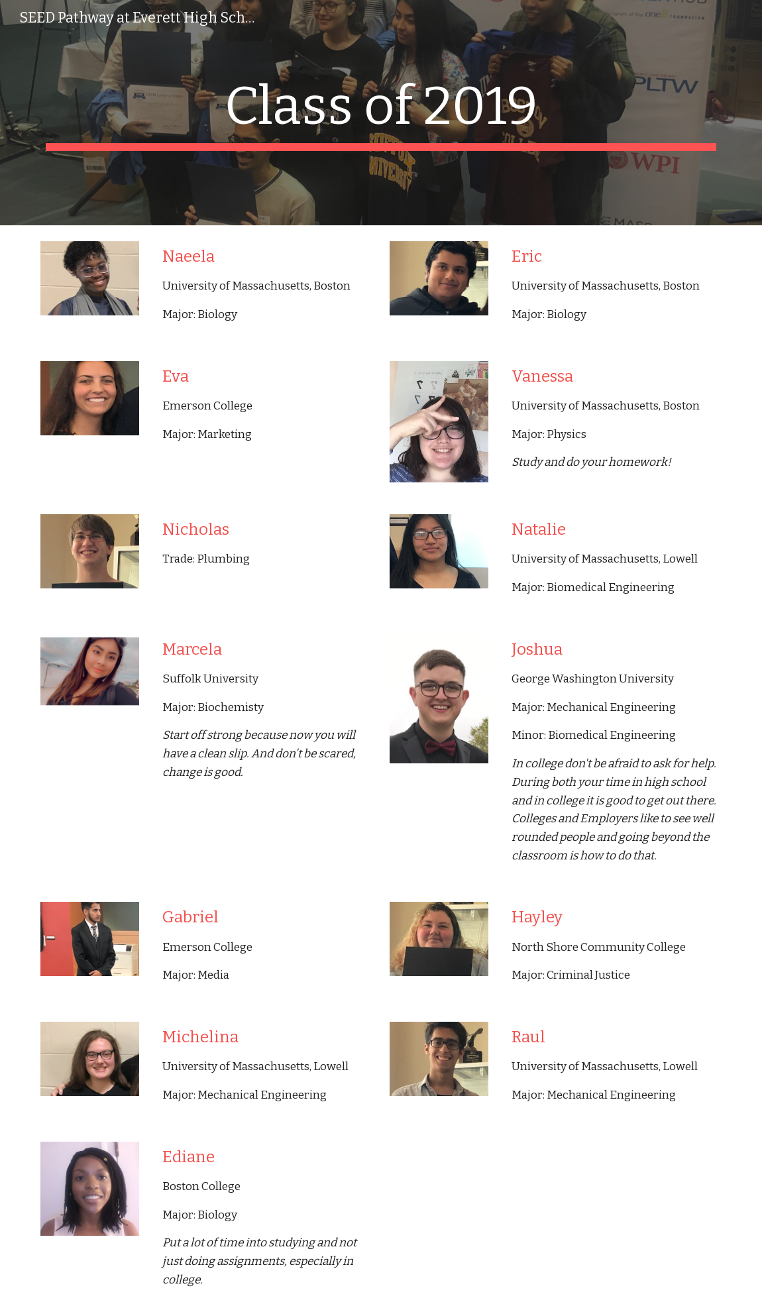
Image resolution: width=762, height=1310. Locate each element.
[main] (381, 112)
